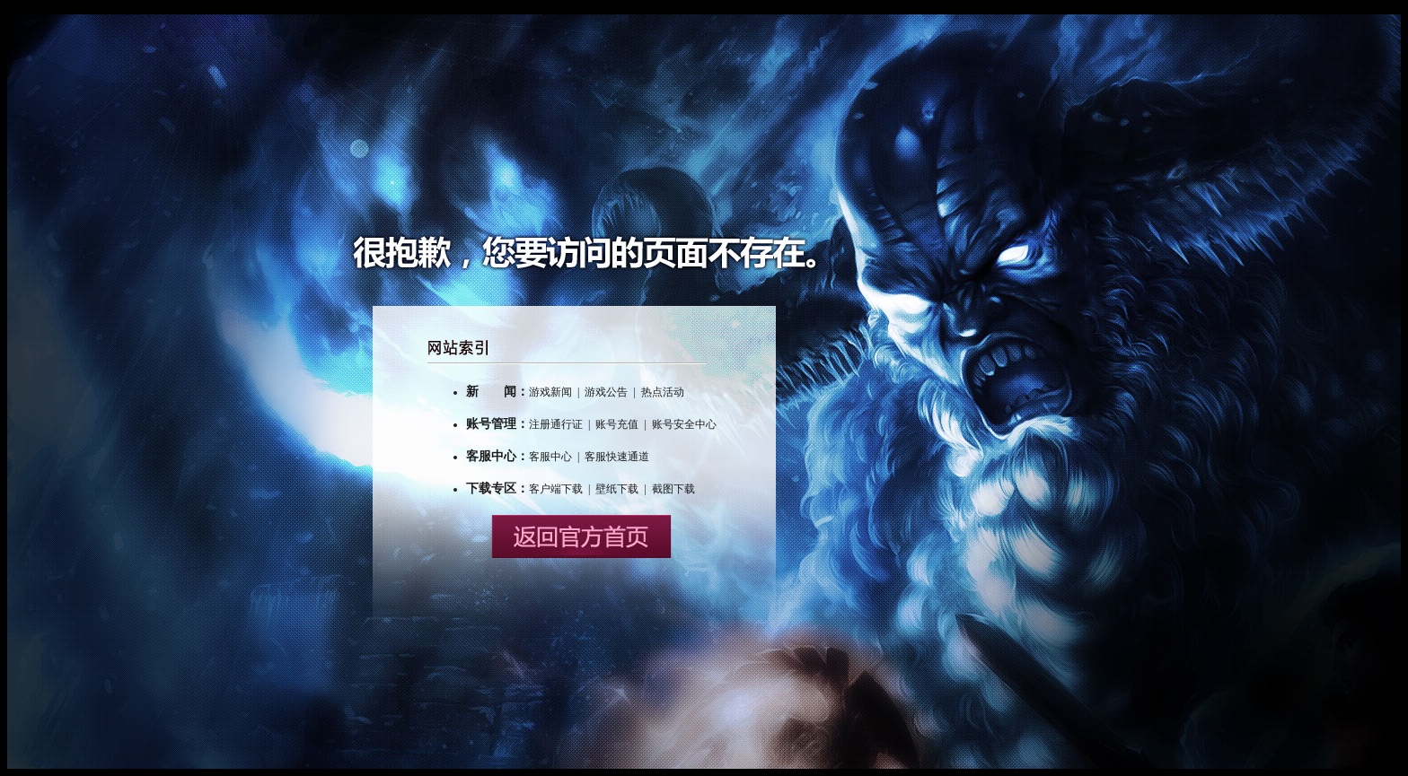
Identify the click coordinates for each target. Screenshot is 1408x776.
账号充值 (616, 424)
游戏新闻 (550, 392)
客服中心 (550, 456)
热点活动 (662, 392)
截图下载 (673, 489)
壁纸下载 (616, 489)
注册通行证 (556, 424)
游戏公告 (606, 392)
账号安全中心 (684, 424)
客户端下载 (556, 489)
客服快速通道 (617, 456)
